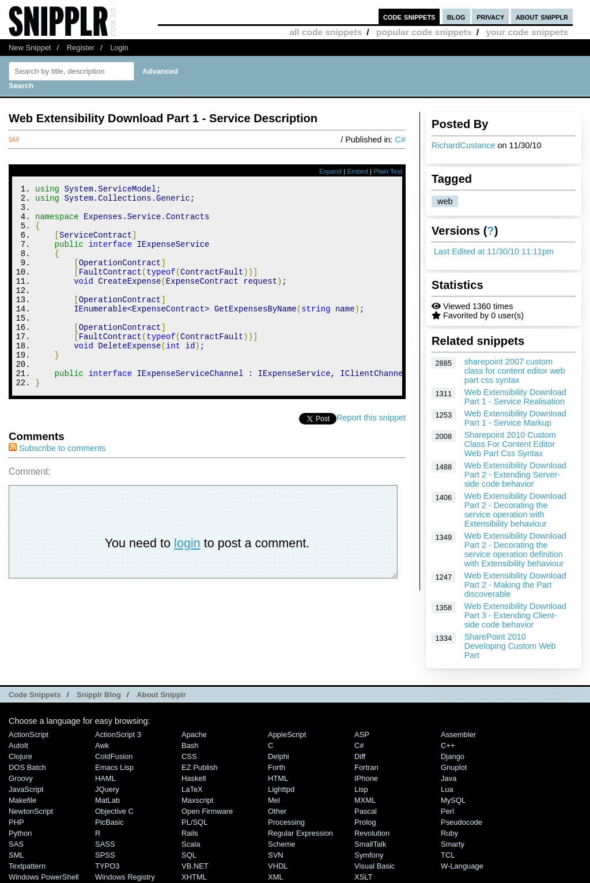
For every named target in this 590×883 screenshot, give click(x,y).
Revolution (371, 833)
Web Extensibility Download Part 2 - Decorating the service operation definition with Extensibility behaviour (515, 549)
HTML (278, 778)
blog (456, 16)
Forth (276, 767)
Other (277, 811)
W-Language (462, 866)
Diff (359, 756)
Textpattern (27, 866)
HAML (105, 778)
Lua (447, 789)
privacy (490, 16)
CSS (189, 756)
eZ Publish (199, 767)
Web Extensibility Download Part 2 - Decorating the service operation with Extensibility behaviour (515, 509)
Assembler (458, 734)
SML (16, 855)
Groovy (21, 778)
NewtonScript (31, 811)
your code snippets (527, 32)
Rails (189, 833)
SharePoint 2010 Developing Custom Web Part (510, 646)
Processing (286, 822)
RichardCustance (463, 145)
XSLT (363, 877)
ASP (361, 734)
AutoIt (18, 745)
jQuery (107, 789)
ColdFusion (114, 756)
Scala (190, 844)
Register (80, 47)
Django (452, 756)
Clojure (20, 756)
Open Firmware (207, 811)
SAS (16, 844)
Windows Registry (125, 877)
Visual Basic (374, 866)
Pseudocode (461, 822)
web (444, 201)
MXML (365, 800)
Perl (447, 811)
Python (20, 833)
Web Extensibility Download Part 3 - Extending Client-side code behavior (515, 615)
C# (400, 139)
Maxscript (197, 800)
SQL (188, 855)
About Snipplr (161, 694)
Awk (102, 745)
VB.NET (195, 866)
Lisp (361, 789)
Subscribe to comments (57, 486)
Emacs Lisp (114, 767)
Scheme (282, 844)
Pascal (365, 811)
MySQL (453, 800)
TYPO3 (107, 866)
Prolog (365, 822)
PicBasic (109, 822)
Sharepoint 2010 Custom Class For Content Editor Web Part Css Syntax (510, 444)
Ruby (449, 833)
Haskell (193, 778)
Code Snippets (35, 694)
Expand (330, 171)
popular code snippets (424, 32)
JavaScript (26, 789)
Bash (190, 745)
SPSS (105, 855)
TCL (448, 855)
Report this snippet (371, 455)
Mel (274, 800)
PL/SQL (194, 822)
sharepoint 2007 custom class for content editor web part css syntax (514, 371)
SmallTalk (370, 844)
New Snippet (30, 47)
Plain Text (387, 171)
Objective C (114, 811)
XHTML (194, 877)
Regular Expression (300, 833)
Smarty (452, 844)
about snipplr (542, 16)
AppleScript (287, 734)
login (187, 581)
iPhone (366, 778)
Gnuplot (454, 767)
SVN (275, 855)
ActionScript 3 (118, 734)
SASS (105, 844)
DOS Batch (27, 767)
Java (448, 778)
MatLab (107, 800)
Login (119, 47)
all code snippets (325, 32)
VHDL (278, 866)
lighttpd (281, 789)
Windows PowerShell (44, 877)
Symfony (368, 855)
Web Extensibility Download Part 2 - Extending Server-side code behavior (515, 475)
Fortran (366, 767)
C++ (448, 745)
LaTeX (192, 789)
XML (275, 877)
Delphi (278, 756)
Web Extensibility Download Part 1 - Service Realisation (515, 397)
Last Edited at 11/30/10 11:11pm (494, 251)
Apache (194, 734)
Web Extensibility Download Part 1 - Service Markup (515, 418)
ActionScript (28, 734)
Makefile (22, 800)
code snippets (409, 16)
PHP (16, 822)
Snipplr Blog (99, 694)
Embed (357, 171)
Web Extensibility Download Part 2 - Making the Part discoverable (515, 585)
